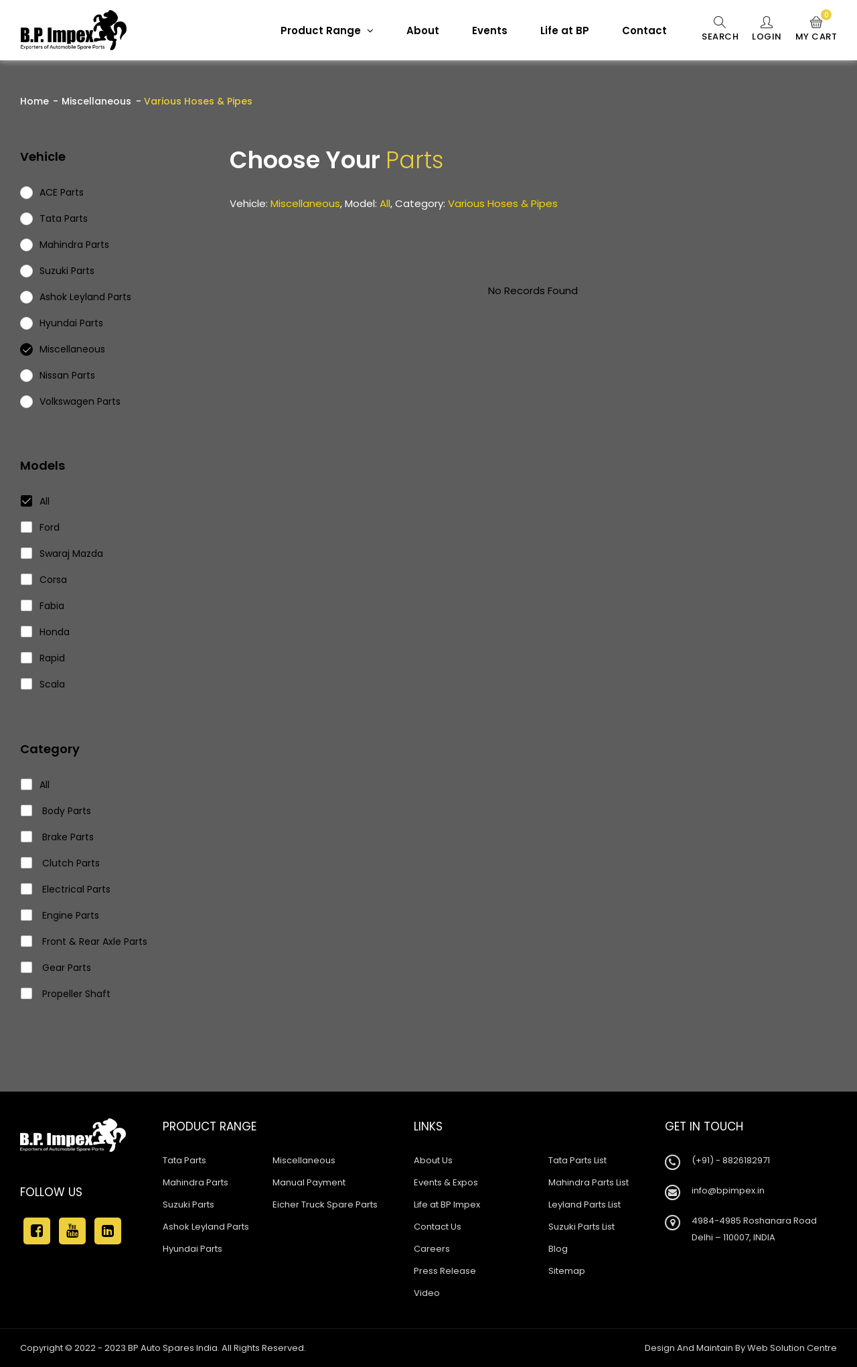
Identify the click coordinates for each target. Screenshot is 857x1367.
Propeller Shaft (65, 993)
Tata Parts (184, 1160)
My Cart (816, 29)
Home (34, 101)
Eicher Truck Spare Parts (325, 1204)
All (35, 501)
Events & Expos (446, 1182)
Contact (644, 30)
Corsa (44, 579)
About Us (433, 1160)
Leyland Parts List (584, 1204)
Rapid (43, 658)
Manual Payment (308, 1182)
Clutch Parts (60, 863)
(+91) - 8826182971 (731, 1160)
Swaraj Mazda (62, 553)
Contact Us (437, 1226)
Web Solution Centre (792, 1348)
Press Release (445, 1270)
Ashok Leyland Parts (206, 1226)
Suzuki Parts (188, 1204)
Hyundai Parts (192, 1248)
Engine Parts (60, 915)
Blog (558, 1248)
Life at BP (564, 30)
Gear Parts (56, 967)
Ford (40, 527)
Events (490, 30)
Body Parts (56, 811)
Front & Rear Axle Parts (84, 941)
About (422, 30)
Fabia (42, 605)
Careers (432, 1248)
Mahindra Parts (195, 1182)
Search (720, 29)
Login (767, 29)
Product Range (327, 30)
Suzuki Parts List (581, 1226)
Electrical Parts (65, 889)
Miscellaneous (96, 101)
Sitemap (566, 1270)
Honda (45, 632)
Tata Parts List (577, 1160)
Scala (43, 684)
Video (427, 1293)
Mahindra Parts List (588, 1182)
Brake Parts (57, 837)
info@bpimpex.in (728, 1190)
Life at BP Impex (447, 1204)
